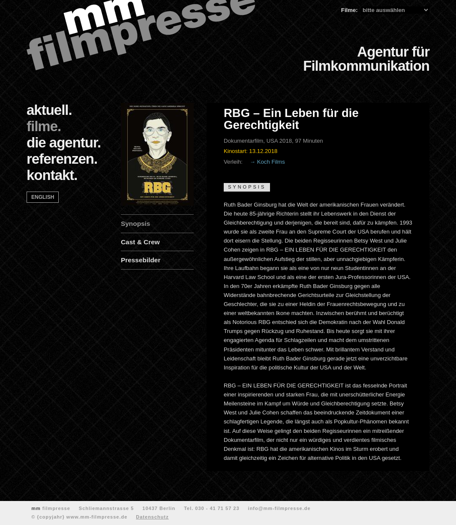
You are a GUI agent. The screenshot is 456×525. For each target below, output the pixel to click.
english (42, 197)
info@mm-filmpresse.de (279, 508)
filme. (44, 126)
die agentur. (64, 142)
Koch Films (271, 162)
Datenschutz (152, 516)
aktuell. (49, 110)
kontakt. (52, 175)
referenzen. (62, 159)
